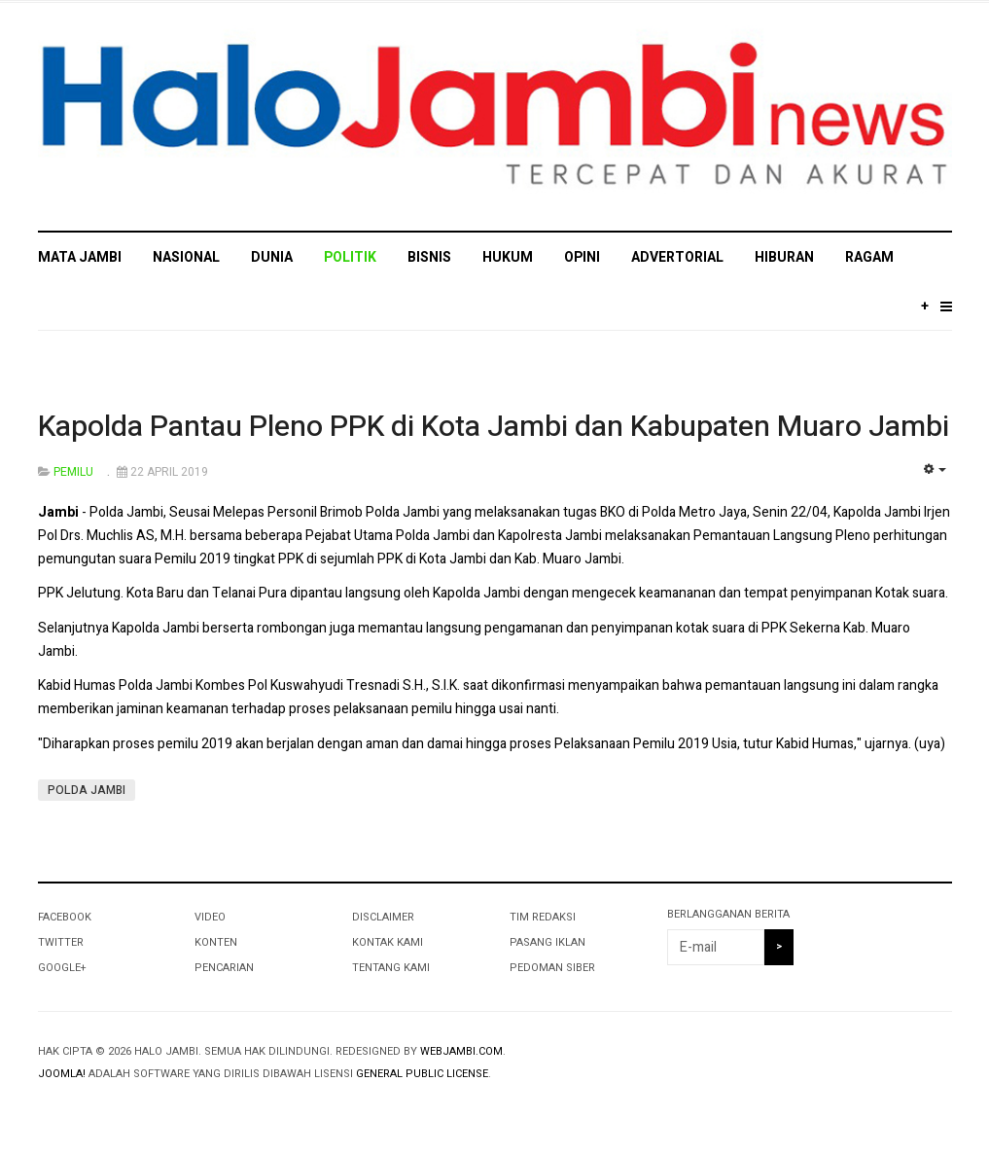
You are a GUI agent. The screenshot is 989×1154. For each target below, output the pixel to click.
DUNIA (272, 257)
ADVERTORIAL (677, 257)
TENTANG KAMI (391, 967)
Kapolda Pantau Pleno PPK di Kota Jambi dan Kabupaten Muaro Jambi (493, 427)
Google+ (62, 967)
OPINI (582, 257)
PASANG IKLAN (547, 942)
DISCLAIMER (383, 917)
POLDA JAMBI (86, 790)
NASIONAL (186, 257)
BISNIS (429, 257)
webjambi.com (461, 1051)
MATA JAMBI (80, 257)
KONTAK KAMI (387, 942)
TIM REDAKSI (543, 917)
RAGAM (869, 257)
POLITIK (350, 257)
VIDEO (210, 917)
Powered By (862, 1067)
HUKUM (507, 257)
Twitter (61, 942)
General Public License (422, 1073)
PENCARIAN (224, 967)
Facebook (64, 917)
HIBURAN (784, 257)
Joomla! (62, 1073)
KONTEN (215, 942)
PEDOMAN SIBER (552, 967)
